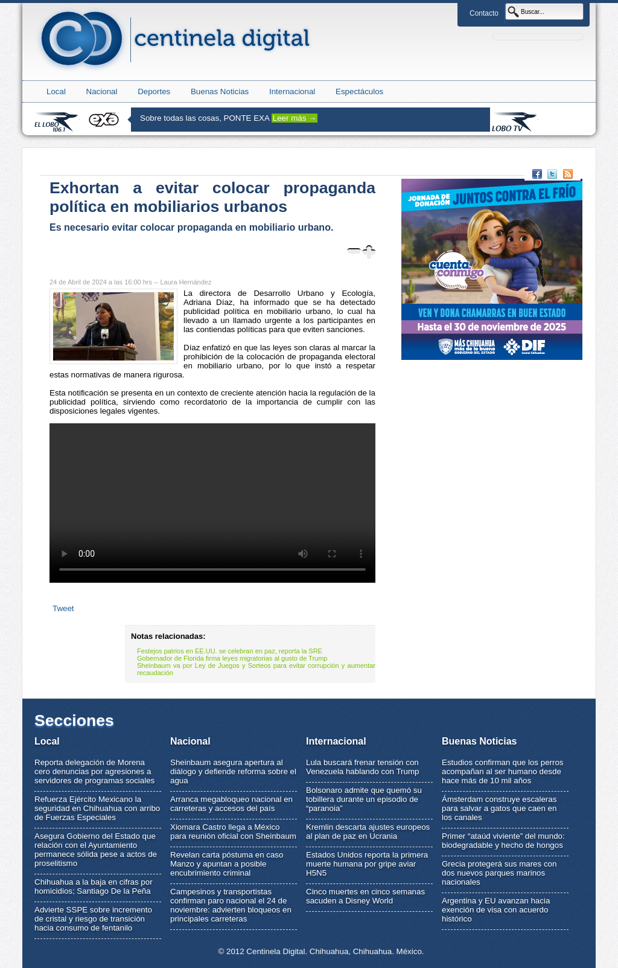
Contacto (484, 13)
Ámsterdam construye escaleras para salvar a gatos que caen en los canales (499, 808)
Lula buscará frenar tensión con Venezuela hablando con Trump (362, 767)
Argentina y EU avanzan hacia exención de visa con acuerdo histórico (496, 909)
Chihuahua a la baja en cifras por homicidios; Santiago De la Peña (93, 886)
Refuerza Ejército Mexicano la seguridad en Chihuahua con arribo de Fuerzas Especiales (97, 808)
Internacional (292, 91)
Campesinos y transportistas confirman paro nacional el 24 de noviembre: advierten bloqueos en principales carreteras (230, 905)
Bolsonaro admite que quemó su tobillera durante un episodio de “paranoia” (364, 799)
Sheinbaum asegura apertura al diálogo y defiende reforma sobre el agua (233, 771)
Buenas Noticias (220, 91)
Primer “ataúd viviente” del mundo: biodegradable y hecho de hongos (503, 841)
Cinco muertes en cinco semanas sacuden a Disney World (365, 896)
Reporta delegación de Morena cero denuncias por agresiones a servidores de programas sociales (94, 771)
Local (56, 91)
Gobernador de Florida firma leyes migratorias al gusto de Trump (232, 658)
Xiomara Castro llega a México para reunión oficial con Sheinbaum (233, 831)
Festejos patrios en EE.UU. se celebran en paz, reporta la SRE (229, 651)
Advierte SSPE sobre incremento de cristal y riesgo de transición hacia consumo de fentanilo (93, 918)
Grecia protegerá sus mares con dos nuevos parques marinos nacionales (499, 872)
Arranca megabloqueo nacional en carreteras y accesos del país (231, 804)
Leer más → (295, 118)
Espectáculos (359, 91)
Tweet (63, 608)
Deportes (154, 91)
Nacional (102, 91)
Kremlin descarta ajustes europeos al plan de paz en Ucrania (368, 831)
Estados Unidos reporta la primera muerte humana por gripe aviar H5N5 (367, 863)
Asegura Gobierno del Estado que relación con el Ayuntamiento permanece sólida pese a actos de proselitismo (95, 850)
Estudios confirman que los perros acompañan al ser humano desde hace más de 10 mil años (503, 771)
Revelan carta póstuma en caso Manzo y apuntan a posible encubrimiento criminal (226, 863)
